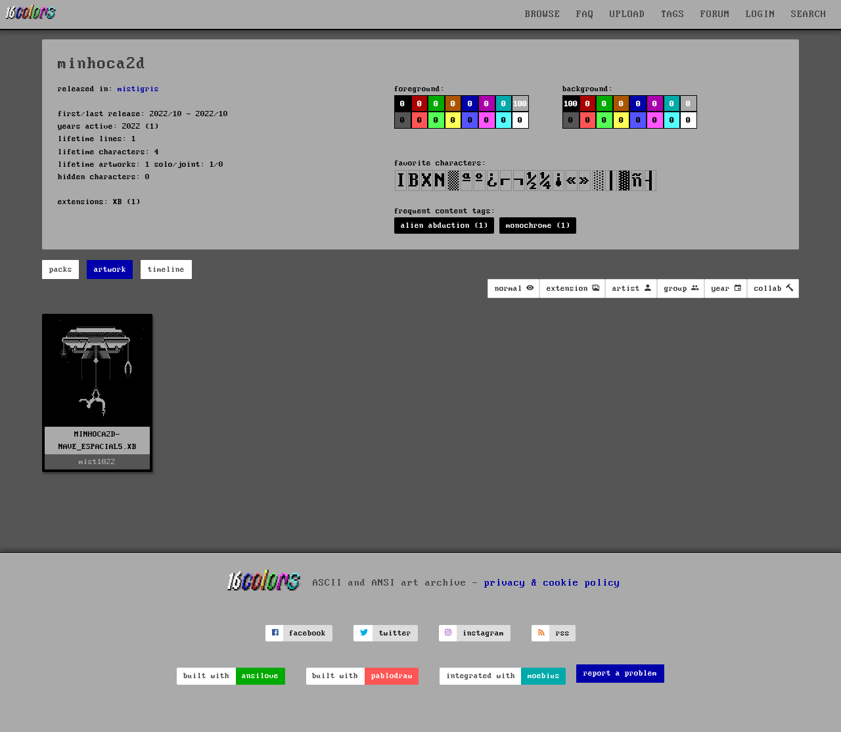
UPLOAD (627, 14)
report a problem (620, 673)
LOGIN (760, 14)
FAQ (585, 14)
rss (563, 633)
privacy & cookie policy (552, 583)
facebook (307, 633)
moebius (544, 676)
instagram (483, 633)
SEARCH (809, 14)
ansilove (260, 676)
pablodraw (392, 676)
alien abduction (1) (444, 225)
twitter (395, 633)
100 (520, 104)
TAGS (673, 14)
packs (60, 269)
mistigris (138, 89)
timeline (166, 269)
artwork (110, 269)
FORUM (715, 14)
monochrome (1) (538, 225)
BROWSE (542, 14)
